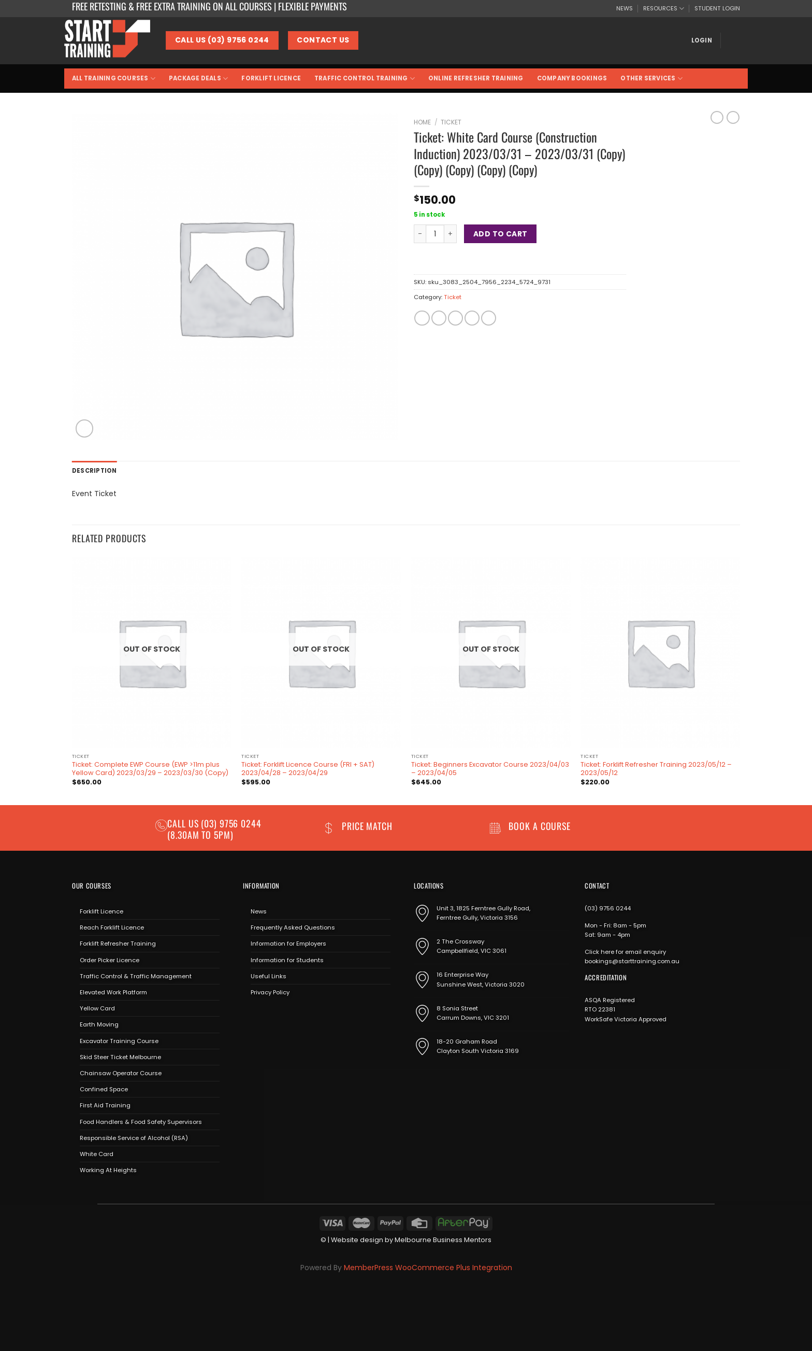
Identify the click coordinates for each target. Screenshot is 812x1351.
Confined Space (104, 1089)
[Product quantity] (435, 233)
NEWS (624, 8)
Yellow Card (97, 1008)
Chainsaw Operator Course (121, 1073)
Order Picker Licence (109, 960)
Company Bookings (572, 78)
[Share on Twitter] (438, 318)
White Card (96, 1154)
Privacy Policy (270, 992)
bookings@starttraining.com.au (632, 961)
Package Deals (198, 78)
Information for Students (287, 960)
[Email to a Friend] (455, 318)
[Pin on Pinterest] (472, 318)
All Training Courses (113, 78)
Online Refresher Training (476, 78)
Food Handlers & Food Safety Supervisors (141, 1122)
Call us (184, 823)
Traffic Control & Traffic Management (136, 976)
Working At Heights (108, 1170)
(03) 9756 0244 (608, 908)
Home (422, 122)
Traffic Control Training (364, 78)
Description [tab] (94, 471)
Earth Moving (99, 1024)
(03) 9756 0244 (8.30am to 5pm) (214, 829)
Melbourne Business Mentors (443, 1239)
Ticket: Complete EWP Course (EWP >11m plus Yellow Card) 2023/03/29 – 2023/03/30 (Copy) (150, 769)
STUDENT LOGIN (717, 8)
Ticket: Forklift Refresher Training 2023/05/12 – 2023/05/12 (656, 769)
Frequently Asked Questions (293, 927)
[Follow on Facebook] (250, 1016)
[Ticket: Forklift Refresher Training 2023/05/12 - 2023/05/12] (660, 652)
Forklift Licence (271, 78)
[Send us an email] (280, 1016)
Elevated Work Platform (113, 992)
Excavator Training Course (119, 1041)
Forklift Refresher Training (118, 943)
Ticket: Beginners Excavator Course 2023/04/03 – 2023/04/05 (490, 769)
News (259, 911)
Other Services (651, 78)
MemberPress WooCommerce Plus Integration (428, 1267)
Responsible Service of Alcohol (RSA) (134, 1138)
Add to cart (500, 234)
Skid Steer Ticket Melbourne (120, 1057)
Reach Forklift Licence (112, 927)
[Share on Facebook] (421, 318)
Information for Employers (288, 943)
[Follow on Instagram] (265, 1016)
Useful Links (268, 976)
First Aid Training (105, 1105)
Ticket (451, 122)
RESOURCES (663, 8)
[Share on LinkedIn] (488, 318)
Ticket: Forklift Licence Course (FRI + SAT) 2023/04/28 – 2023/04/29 (307, 769)
